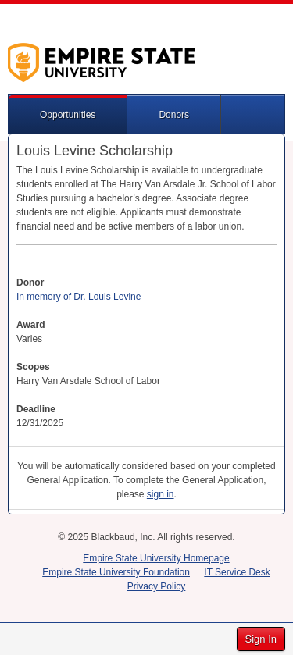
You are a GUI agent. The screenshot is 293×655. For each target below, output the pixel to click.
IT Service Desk (237, 572)
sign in (160, 494)
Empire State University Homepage (156, 558)
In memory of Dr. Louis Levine (78, 296)
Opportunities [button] (67, 114)
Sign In (261, 639)
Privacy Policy (156, 586)
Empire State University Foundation (116, 572)
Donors (174, 114)
